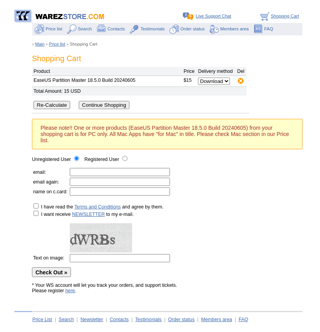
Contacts (111, 28)
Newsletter (91, 319)
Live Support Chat (206, 16)
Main (39, 44)
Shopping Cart (278, 16)
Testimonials (146, 28)
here (70, 290)
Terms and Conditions (97, 207)
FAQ (263, 28)
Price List (42, 319)
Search (79, 28)
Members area (229, 28)
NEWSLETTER (88, 214)
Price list (48, 28)
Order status (187, 28)
